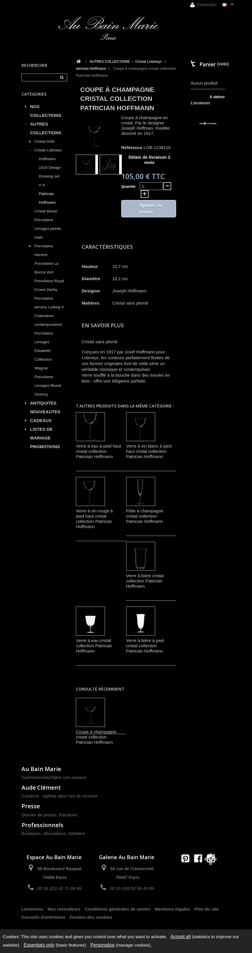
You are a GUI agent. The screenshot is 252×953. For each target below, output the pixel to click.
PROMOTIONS (45, 446)
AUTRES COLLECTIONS (46, 128)
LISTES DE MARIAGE (41, 433)
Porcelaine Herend (44, 250)
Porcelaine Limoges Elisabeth (44, 342)
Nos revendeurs (64, 908)
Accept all (180, 936)
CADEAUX (41, 420)
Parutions (68, 814)
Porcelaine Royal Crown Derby (49, 285)
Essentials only (39, 945)
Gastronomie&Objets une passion (54, 777)
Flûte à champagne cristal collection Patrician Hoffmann (144, 516)
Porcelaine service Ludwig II (49, 302)
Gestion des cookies (91, 917)
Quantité (128, 187)
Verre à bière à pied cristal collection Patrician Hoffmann (145, 645)
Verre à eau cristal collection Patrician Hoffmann (94, 645)
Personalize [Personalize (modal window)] (102, 945)
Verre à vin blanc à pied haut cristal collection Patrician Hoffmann (149, 451)
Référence (131, 147)
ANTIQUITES (43, 402)
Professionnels (42, 825)
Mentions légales (172, 908)
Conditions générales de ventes (118, 908)
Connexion (203, 4)
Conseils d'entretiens (43, 917)
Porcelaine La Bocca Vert (47, 267)
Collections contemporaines (48, 320)
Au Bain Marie (41, 769)
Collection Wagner (43, 363)
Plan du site (206, 908)
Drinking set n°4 (49, 180)
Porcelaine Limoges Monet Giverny (48, 385)
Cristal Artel (45, 141)
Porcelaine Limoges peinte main (48, 228)
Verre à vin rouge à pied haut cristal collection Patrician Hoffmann (94, 518)
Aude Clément (41, 787)
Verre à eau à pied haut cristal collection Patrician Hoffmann (98, 451)
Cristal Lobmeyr (48, 150)
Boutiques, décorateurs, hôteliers (53, 833)
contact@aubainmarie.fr (200, 870)
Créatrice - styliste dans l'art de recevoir (60, 795)
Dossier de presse (39, 814)
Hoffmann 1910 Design (50, 163)
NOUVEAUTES (45, 411)
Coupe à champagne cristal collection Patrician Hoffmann (96, 737)
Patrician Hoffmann (47, 198)
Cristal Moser (46, 211)
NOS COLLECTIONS (46, 111)
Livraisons (32, 908)
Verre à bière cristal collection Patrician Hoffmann (145, 581)
